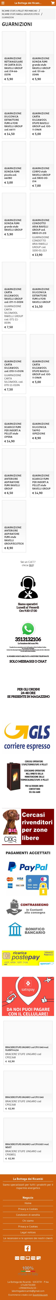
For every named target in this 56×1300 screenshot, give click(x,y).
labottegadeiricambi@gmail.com (28, 1290)
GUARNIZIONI (8, 17)
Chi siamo (28, 1220)
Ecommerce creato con (28, 1294)
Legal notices (28, 1232)
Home (28, 1203)
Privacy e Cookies (28, 1209)
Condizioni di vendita (28, 1214)
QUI (31, 565)
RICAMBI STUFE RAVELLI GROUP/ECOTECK (21, 14)
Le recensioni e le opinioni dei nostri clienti (28, 1238)
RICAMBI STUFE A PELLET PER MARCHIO (19, 10)
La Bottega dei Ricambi (28, 3)
